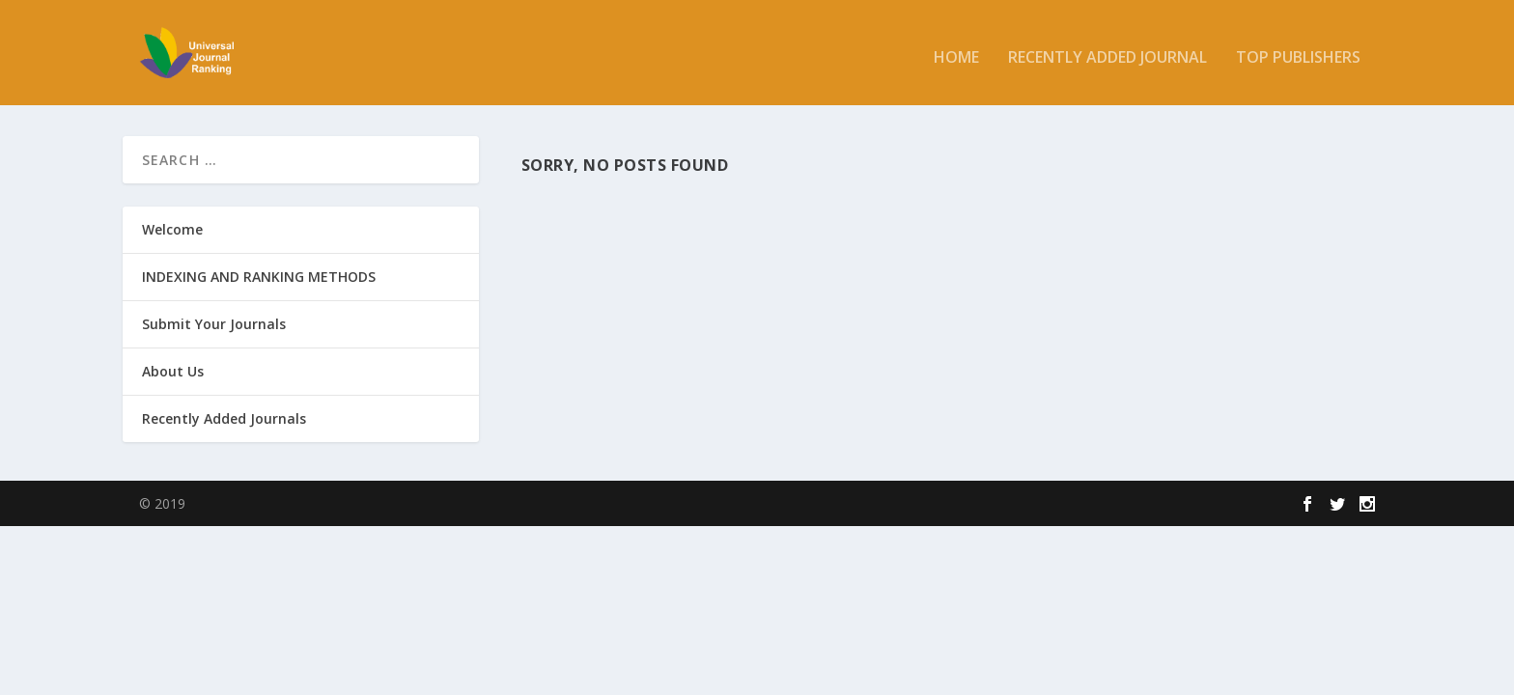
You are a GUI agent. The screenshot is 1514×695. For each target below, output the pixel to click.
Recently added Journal (1107, 50)
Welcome (172, 228)
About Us (173, 371)
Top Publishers (1298, 50)
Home (956, 50)
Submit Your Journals (214, 323)
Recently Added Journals (224, 418)
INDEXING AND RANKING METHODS (259, 275)
